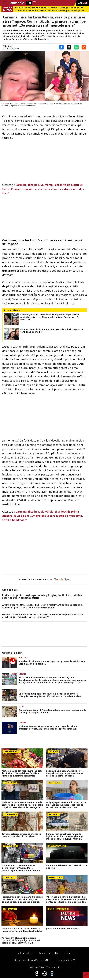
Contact (68, 953)
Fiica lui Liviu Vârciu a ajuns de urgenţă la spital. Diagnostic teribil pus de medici (51, 330)
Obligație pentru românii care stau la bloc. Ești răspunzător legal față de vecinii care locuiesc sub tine (66, 805)
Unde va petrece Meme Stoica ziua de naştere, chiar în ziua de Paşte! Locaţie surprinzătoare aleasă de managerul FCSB (22, 805)
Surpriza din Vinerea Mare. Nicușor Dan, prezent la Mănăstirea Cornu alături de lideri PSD (52, 662)
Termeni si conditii (48, 953)
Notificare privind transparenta (44, 967)
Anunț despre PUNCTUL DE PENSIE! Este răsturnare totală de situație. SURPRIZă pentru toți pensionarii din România (42, 606)
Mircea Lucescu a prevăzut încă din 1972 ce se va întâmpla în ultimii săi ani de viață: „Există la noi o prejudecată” (42, 615)
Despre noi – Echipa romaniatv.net (32, 960)
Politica (23, 657)
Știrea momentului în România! (62, 928)
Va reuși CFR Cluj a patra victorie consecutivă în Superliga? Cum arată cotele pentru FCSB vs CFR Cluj (20, 940)
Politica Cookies (24, 953)
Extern (22, 674)
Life (21, 690)
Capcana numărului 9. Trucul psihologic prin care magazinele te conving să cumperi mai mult (52, 711)
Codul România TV (65, 960)
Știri (21, 706)
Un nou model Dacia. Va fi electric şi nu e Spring (67, 866)
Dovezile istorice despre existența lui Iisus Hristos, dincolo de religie (21, 835)
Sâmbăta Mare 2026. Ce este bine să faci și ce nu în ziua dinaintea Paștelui (21, 929)
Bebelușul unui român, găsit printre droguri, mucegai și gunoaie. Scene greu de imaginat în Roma (65, 773)
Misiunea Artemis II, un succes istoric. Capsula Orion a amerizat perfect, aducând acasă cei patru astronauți (48, 727)
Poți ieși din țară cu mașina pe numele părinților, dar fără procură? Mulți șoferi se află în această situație (43, 596)
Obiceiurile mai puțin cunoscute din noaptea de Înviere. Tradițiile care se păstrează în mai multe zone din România (50, 695)
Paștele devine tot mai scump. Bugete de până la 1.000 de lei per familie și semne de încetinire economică (21, 773)
